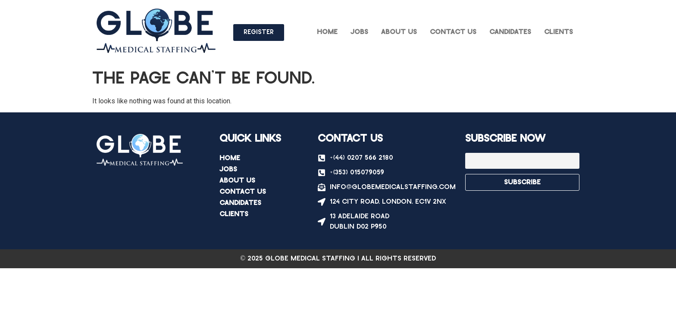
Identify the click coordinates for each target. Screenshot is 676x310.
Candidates (510, 32)
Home (327, 32)
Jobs (359, 32)
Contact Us (453, 32)
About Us (399, 32)
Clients (558, 32)
